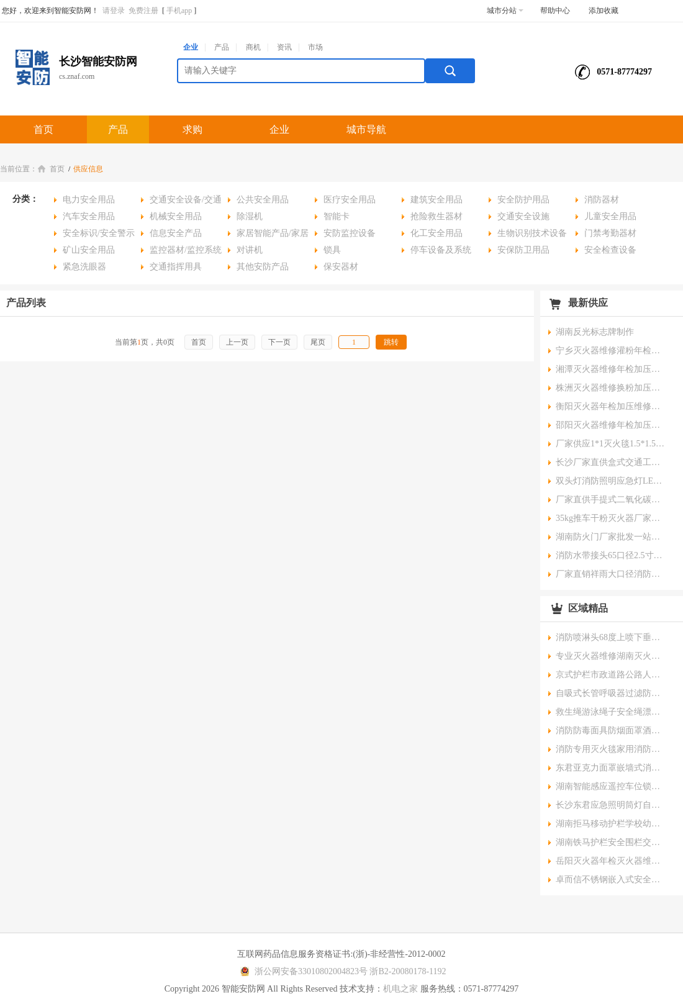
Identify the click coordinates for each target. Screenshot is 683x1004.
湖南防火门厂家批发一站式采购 (611, 536)
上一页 (237, 342)
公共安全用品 (263, 199)
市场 (315, 47)
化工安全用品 (436, 233)
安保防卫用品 (523, 250)
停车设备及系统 (440, 250)
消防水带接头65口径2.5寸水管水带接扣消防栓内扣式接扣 (611, 555)
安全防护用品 (523, 199)
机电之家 (400, 988)
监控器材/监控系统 (186, 250)
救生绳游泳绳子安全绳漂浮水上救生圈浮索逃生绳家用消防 (611, 712)
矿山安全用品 (89, 250)
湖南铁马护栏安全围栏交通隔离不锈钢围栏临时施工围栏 (611, 842)
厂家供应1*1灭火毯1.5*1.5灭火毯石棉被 (611, 443)
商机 (253, 47)
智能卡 (336, 216)
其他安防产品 (263, 266)
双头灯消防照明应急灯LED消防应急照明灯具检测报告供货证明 (611, 481)
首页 (43, 129)
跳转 (391, 342)
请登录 (113, 10)
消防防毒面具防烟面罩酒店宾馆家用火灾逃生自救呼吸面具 (611, 730)
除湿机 (250, 216)
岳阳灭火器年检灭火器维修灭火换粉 (611, 861)
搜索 (450, 70)
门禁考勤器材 (610, 233)
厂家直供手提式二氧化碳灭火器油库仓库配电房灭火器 (611, 499)
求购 (192, 129)
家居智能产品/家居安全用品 (268, 235)
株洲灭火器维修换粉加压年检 (611, 387)
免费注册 (143, 10)
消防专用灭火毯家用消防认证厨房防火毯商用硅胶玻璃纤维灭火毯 (611, 749)
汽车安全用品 (89, 216)
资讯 (284, 47)
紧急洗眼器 (84, 266)
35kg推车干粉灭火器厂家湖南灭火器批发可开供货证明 (611, 518)
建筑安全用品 (436, 199)
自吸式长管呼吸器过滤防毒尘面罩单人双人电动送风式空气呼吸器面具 (611, 693)
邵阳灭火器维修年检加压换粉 (611, 425)
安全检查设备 (610, 250)
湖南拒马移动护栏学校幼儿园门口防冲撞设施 (611, 823)
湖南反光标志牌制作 (595, 332)
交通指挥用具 (176, 266)
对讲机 (250, 250)
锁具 (332, 250)
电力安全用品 (89, 199)
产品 (221, 47)
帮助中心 (555, 10)
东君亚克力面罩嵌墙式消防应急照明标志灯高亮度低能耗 (611, 767)
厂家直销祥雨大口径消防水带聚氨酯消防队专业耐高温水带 (611, 574)
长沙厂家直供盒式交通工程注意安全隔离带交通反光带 (611, 462)
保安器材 (340, 266)
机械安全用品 (176, 216)
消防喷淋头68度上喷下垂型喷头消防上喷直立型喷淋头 (611, 637)
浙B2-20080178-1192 (407, 971)
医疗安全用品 (349, 199)
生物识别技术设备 (532, 233)
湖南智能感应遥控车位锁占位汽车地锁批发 (611, 786)
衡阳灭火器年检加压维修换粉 (611, 406)
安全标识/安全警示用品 (94, 235)
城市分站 (505, 10)
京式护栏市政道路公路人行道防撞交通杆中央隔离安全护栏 (611, 674)
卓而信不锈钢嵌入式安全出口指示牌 (611, 879)
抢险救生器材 (436, 216)
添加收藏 (603, 10)
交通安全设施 (523, 216)
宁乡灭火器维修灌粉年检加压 (611, 350)
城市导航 (366, 129)
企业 (190, 47)
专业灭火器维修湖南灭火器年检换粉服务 (611, 656)
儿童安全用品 (610, 216)
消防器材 (601, 199)
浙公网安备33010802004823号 (302, 971)
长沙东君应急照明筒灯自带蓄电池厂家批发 (611, 805)
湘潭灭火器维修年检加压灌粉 (611, 369)
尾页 (317, 342)
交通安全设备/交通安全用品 (181, 201)
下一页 (279, 342)
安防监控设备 (349, 233)
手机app (179, 10)
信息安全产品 (176, 233)
